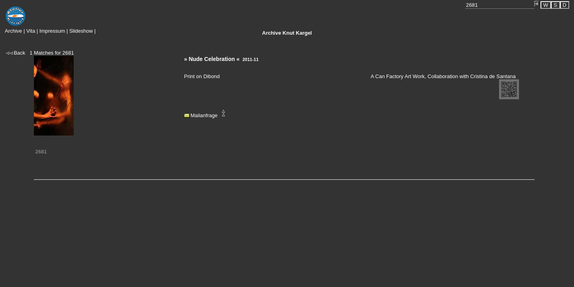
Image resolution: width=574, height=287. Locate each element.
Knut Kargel (287, 33)
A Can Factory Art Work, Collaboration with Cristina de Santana (443, 76)
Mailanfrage (204, 115)
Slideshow (81, 31)
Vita (30, 31)
